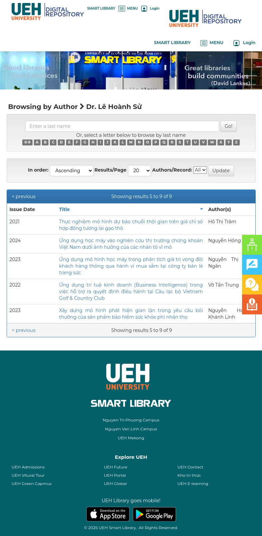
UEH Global (115, 483)
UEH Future (116, 466)
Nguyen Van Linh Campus (131, 428)
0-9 (28, 142)
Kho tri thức (189, 475)
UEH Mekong (131, 437)
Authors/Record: (172, 170)
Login (150, 8)
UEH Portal (115, 475)
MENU (128, 8)
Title (64, 209)
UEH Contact (190, 466)
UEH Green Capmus (31, 483)
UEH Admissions (28, 466)
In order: (38, 170)
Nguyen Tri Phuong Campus (131, 419)
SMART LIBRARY (101, 8)
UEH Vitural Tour (28, 475)
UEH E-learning (192, 483)
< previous (24, 196)
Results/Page (110, 170)
